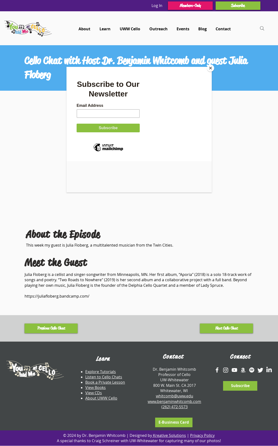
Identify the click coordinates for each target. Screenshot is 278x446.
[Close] (210, 68)
